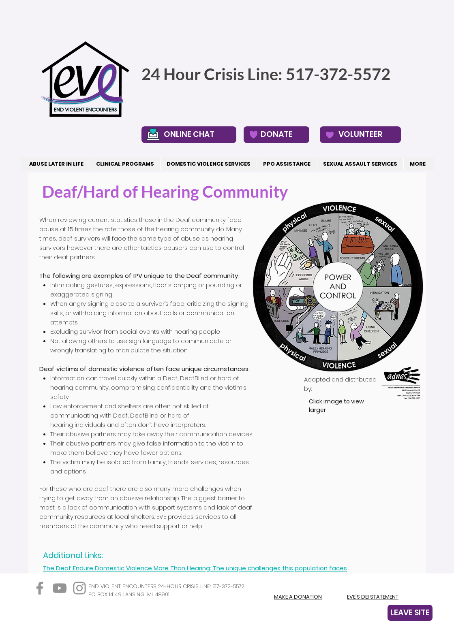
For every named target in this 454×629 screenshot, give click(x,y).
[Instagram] (79, 588)
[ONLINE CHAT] (188, 134)
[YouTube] (59, 588)
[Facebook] (39, 588)
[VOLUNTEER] (360, 134)
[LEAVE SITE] (410, 613)
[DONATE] (276, 134)
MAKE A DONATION (298, 597)
